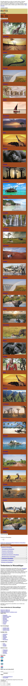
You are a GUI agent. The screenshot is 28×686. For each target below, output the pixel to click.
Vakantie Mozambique (10, 542)
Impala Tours (3, 542)
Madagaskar (5, 649)
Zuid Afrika (5, 634)
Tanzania (4, 644)
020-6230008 (5, 677)
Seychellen (5, 653)
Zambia (4, 638)
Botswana (5, 636)
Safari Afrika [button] (5, 453)
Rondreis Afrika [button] (6, 231)
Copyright (5, 621)
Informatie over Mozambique (7, 562)
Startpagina (5, 615)
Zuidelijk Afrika (6, 627)
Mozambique (24, 568)
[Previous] (2, 683)
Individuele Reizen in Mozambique (8, 556)
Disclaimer (5, 619)
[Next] (6, 683)
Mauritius (5, 652)
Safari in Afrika (6, 617)
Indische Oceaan (6, 630)
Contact (4, 623)
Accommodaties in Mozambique (7, 560)
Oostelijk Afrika (6, 628)
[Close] (9, 684)
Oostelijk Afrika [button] (6, 118)
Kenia (4, 643)
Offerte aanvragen (4, 18)
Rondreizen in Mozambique (20, 542)
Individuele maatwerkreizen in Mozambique (10, 554)
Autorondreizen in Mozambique (8, 549)
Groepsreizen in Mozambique (7, 552)
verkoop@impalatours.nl (7, 676)
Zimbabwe (5, 637)
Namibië (4, 635)
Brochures (5, 618)
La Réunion (5, 650)
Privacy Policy (6, 620)
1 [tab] (3, 539)
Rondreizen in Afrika (7, 616)
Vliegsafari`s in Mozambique (7, 550)
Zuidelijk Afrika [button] (6, 21)
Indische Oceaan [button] (6, 166)
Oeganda (4, 645)
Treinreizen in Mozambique (7, 558)
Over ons (4, 622)
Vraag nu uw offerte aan (5, 609)
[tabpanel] (14, 536)
